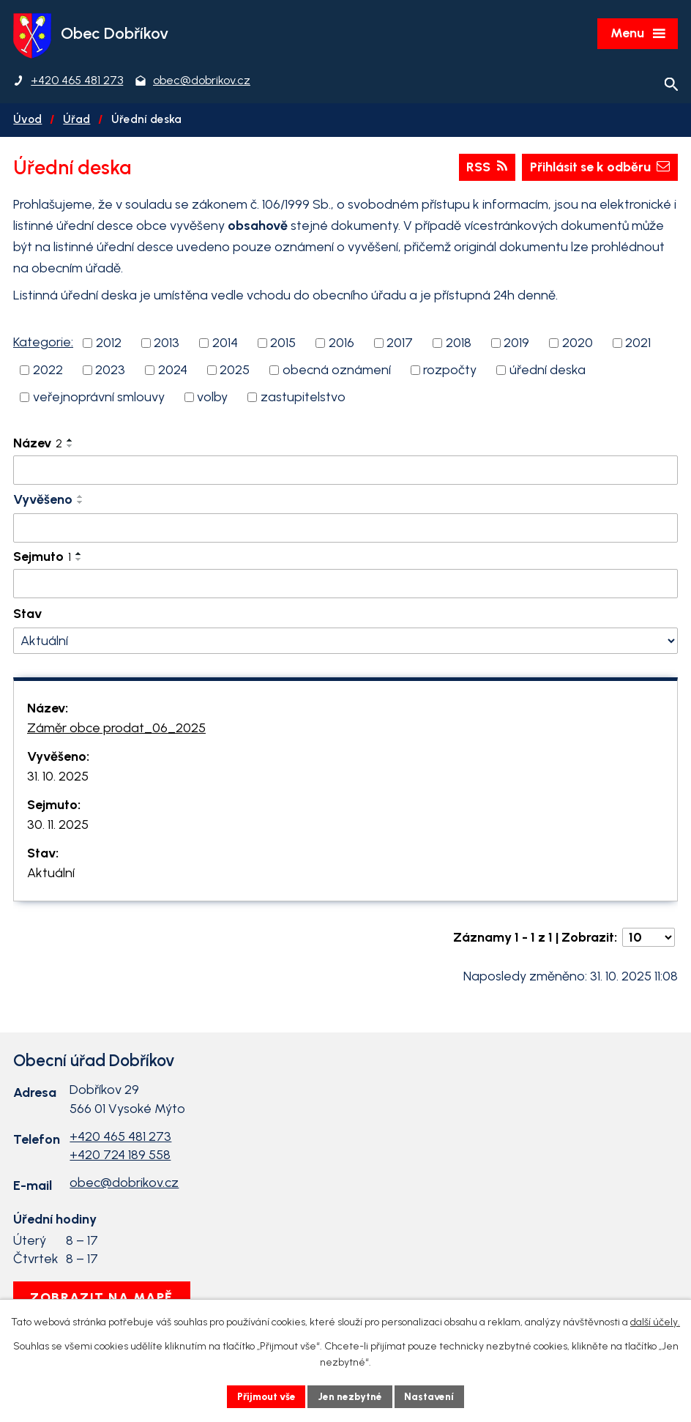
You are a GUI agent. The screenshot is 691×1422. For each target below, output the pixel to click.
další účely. (655, 1322)
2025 (235, 372)
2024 (172, 372)
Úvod (27, 121)
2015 (283, 345)
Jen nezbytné (351, 1396)
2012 (109, 345)
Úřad (76, 121)
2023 (110, 372)
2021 (638, 345)
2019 (516, 345)
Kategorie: (43, 344)
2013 (166, 345)
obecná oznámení (337, 372)
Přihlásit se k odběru (597, 169)
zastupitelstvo (303, 399)
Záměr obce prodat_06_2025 (116, 730)
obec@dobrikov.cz (124, 1185)
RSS (482, 169)
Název (37, 445)
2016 (341, 345)
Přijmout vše (265, 1396)
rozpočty (450, 372)
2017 (399, 345)
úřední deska (547, 372)
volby (212, 399)
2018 (458, 345)
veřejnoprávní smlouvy (99, 399)
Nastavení (433, 1396)
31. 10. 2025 (58, 778)
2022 (48, 372)
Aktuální (51, 875)
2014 (225, 345)
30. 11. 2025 (58, 827)
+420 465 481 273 (120, 1139)
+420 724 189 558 (120, 1157)
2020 (577, 345)
